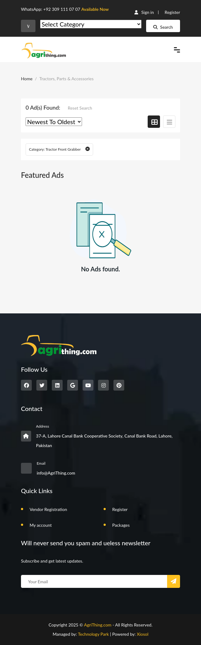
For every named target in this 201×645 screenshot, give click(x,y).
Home (26, 78)
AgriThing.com (97, 624)
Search (163, 27)
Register (172, 12)
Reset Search (80, 108)
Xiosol (143, 634)
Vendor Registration (48, 509)
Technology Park (93, 634)
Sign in (144, 12)
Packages (121, 525)
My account (41, 525)
